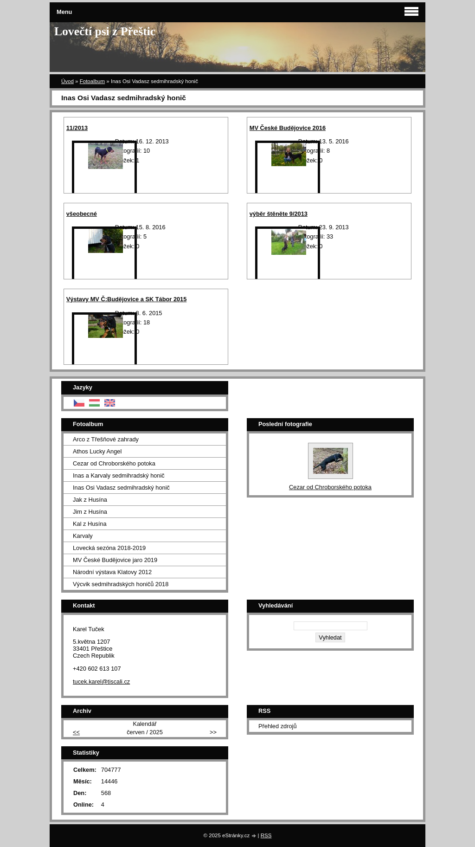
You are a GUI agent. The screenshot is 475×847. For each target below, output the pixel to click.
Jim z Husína (90, 511)
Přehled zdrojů (277, 726)
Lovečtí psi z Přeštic (104, 31)
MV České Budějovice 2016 (288, 127)
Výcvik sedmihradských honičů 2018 (120, 584)
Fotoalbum (92, 81)
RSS (266, 835)
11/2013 (77, 127)
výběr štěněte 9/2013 (279, 213)
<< (76, 732)
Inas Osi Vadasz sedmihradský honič (121, 487)
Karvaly (83, 535)
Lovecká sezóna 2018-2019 (109, 547)
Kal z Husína (90, 523)
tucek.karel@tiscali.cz (101, 681)
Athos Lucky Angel (97, 451)
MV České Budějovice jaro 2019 (115, 559)
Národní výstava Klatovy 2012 (112, 572)
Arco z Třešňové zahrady (106, 439)
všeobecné (81, 213)
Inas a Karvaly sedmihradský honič (119, 475)
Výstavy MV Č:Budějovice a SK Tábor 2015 (126, 299)
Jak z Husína (90, 499)
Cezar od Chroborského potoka (114, 463)
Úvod (67, 81)
